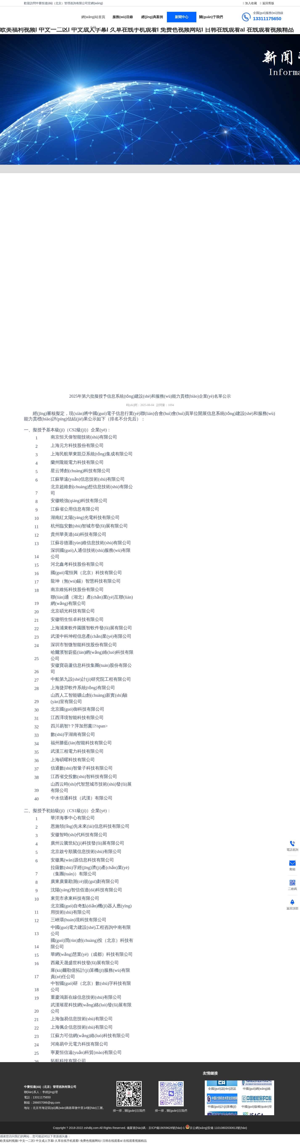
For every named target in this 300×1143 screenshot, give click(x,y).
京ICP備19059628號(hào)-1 (166, 1128)
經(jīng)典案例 (152, 17)
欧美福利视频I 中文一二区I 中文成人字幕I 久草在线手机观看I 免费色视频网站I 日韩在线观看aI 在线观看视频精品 (73, 1140)
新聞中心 (181, 17)
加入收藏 (249, 3)
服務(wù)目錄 (122, 17)
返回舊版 (266, 3)
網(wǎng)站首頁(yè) (93, 22)
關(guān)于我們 (211, 17)
